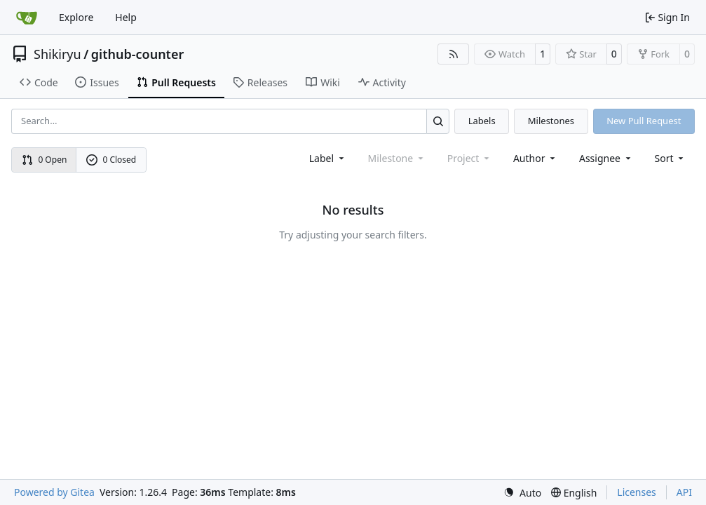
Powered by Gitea (54, 492)
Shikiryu (57, 54)
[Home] (26, 17)
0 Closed (111, 160)
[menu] (670, 158)
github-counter (137, 54)
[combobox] (327, 158)
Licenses (636, 492)
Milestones (551, 120)
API (684, 492)
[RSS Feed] (453, 54)
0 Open (44, 160)
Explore (76, 17)
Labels (482, 120)
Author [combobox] (535, 158)
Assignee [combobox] (606, 158)
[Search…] (437, 121)
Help (126, 17)
